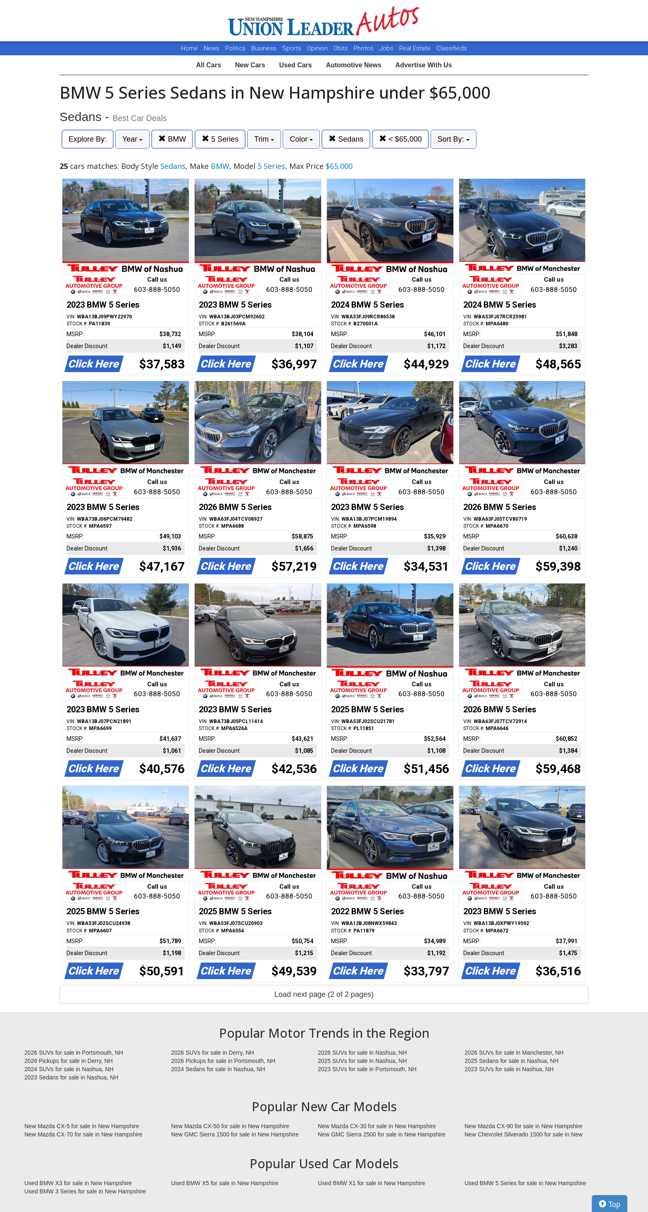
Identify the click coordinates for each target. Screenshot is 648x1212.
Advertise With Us (423, 65)
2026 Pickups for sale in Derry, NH (68, 1061)
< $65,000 (400, 139)
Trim (264, 139)
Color (301, 139)
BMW (172, 139)
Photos (364, 48)
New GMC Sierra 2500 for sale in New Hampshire (382, 1134)
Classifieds (451, 48)
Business (264, 48)
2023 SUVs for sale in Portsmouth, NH (367, 1069)
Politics (235, 48)
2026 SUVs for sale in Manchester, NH (514, 1052)
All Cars (208, 65)
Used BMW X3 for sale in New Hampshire (78, 1183)
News (211, 48)
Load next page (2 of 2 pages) (324, 994)
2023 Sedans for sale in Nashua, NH (71, 1077)
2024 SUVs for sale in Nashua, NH (69, 1069)
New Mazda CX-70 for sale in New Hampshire (83, 1134)
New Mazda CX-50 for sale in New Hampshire (230, 1126)
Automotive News (353, 65)
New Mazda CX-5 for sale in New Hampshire (81, 1126)
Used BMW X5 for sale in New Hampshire (225, 1183)
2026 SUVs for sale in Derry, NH (212, 1052)
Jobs (387, 48)
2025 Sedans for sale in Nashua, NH (511, 1061)
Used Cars (295, 65)
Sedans (346, 139)
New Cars (250, 65)
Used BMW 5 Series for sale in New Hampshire (525, 1183)
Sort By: (453, 139)
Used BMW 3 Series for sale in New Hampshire (85, 1191)
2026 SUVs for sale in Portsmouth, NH (73, 1052)
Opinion (318, 48)
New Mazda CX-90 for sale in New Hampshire (524, 1126)
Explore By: (88, 139)
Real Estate (415, 48)
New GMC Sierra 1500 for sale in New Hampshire (235, 1134)
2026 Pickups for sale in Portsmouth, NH (223, 1061)
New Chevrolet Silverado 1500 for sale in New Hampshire (524, 1134)
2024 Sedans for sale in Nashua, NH (218, 1069)
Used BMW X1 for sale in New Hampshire (371, 1183)
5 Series (220, 139)
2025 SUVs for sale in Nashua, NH (362, 1061)
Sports (292, 48)
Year (132, 139)
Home (189, 48)
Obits (342, 48)
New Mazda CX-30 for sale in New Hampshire (377, 1126)
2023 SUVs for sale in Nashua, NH (509, 1069)
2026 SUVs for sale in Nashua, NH (362, 1052)
